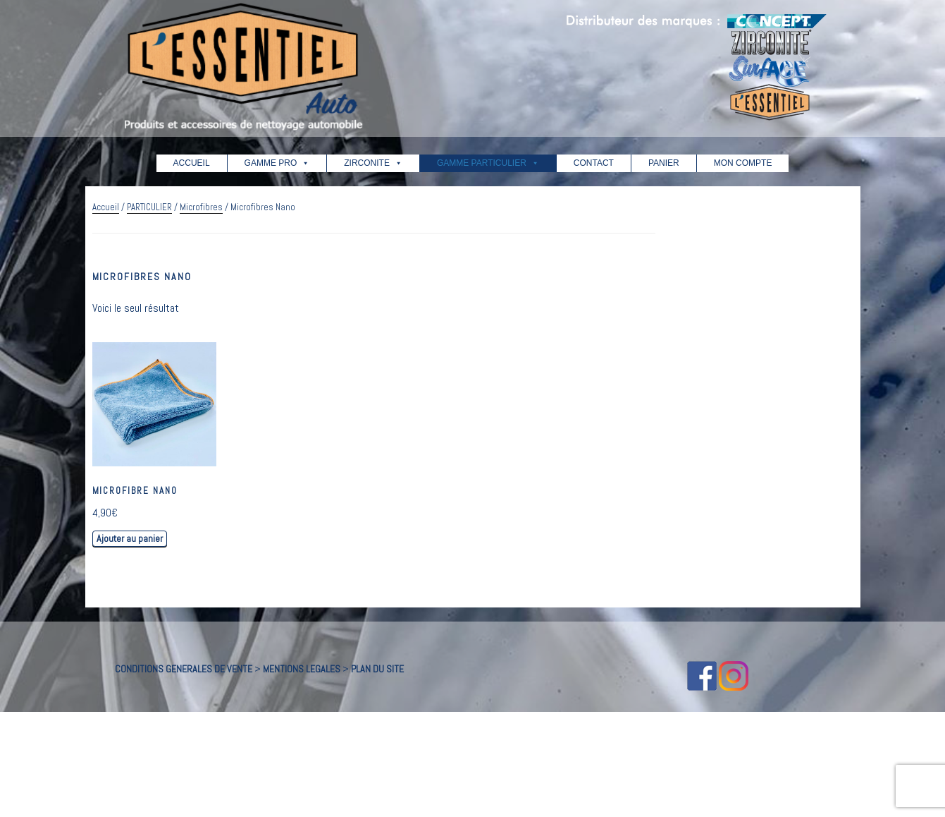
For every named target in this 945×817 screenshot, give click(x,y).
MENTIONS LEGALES (301, 668)
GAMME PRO (277, 163)
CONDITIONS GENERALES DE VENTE (183, 668)
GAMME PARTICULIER (488, 163)
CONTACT (594, 163)
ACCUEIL (191, 163)
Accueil (105, 207)
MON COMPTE (743, 163)
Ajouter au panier (130, 538)
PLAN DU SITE (377, 668)
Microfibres (201, 207)
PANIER (663, 163)
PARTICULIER (149, 207)
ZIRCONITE (373, 163)
